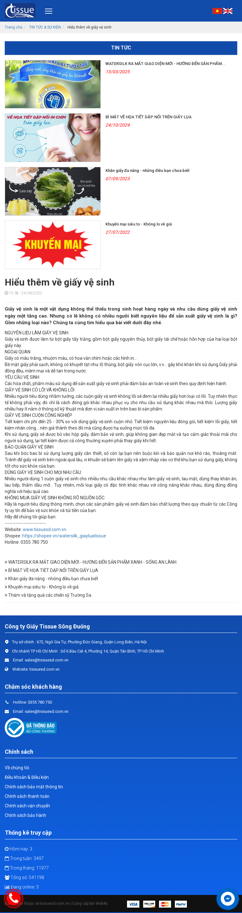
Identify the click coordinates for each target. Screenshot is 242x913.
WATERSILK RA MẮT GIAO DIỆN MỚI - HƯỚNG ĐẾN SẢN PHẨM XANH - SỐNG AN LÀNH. (91, 562)
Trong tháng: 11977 (27, 867)
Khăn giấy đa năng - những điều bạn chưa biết (147, 170)
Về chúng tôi (17, 767)
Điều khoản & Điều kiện (27, 777)
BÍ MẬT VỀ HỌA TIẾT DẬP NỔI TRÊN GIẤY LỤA (148, 117)
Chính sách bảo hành (25, 815)
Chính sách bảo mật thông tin (34, 786)
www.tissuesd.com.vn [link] (44, 529)
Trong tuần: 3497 (24, 858)
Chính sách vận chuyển (27, 805)
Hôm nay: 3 (18, 848)
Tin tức (121, 48)
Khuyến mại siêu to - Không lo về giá (138, 224)
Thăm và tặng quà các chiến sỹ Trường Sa (48, 595)
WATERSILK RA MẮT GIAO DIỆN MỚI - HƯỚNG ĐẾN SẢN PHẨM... (165, 63)
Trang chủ (13, 27)
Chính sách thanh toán (27, 796)
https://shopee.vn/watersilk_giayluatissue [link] (64, 535)
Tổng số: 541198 (24, 877)
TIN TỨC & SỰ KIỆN (45, 27)
